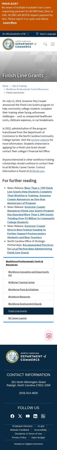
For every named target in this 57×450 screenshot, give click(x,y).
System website (40, 140)
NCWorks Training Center (21, 282)
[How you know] (27, 34)
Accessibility (40, 430)
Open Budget (38, 437)
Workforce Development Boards (25, 304)
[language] (48, 34)
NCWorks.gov (36, 171)
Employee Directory (22, 426)
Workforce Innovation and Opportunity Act (28, 273)
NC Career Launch (17, 318)
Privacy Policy (19, 437)
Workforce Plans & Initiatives (23, 289)
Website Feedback (19, 430)
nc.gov (41, 426)
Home (5, 86)
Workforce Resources (19, 296)
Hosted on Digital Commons (28, 444)
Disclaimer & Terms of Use (28, 433)
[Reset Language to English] (37, 34)
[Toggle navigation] (52, 44)
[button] (43, 44)
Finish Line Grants (17, 311)
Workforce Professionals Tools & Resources (27, 89)
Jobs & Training (19, 86)
